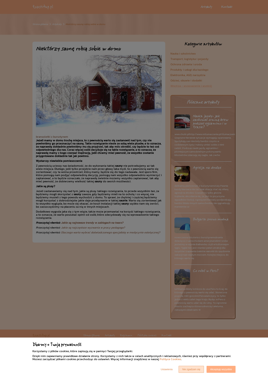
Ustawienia (167, 369)
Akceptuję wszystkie (221, 369)
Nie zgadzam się (191, 369)
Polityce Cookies (170, 359)
